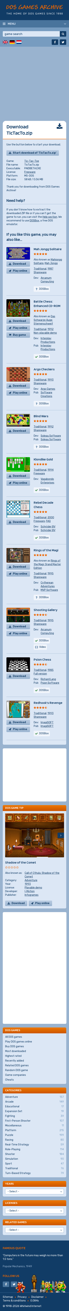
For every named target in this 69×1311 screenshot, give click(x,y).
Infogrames (31, 895)
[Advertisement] (34, 81)
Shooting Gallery (45, 610)
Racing (34, 1140)
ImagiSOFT (47, 722)
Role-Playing (34, 1149)
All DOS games (13, 1036)
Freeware (30, 172)
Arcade (34, 1102)
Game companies (15, 1075)
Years (9, 1183)
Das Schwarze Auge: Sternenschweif (44, 320)
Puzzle (34, 1135)
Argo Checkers (44, 369)
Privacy (22, 1297)
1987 (50, 268)
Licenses (11, 1203)
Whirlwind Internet (30, 1306)
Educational (34, 1106)
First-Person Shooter (34, 1121)
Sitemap (8, 1297)
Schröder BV (48, 526)
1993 (50, 379)
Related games (15, 1222)
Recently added (14, 1060)
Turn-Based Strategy (34, 1173)
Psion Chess (42, 659)
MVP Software (49, 590)
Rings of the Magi (46, 550)
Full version (40, 673)
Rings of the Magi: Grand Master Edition (47, 564)
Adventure (31, 880)
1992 (50, 329)
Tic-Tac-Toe (31, 161)
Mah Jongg (51, 263)
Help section (50, 216)
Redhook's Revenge (48, 703)
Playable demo (33, 887)
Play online (20, 270)
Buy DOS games (14, 1046)
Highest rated (13, 1056)
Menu (12, 23)
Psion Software (50, 682)
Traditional (40, 268)
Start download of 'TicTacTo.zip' (34, 152)
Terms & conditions (14, 1300)
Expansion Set (34, 1111)
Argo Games (48, 388)
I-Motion (30, 891)
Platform (34, 1130)
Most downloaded (15, 1051)
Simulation (34, 1159)
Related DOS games (17, 1065)
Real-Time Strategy (34, 1145)
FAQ (48, 521)
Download (19, 263)
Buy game (19, 334)
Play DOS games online (18, 1041)
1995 (50, 573)
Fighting (34, 1116)
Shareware (40, 272)
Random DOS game (16, 1070)
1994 (50, 469)
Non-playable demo (45, 332)
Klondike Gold (43, 459)
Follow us (11, 1276)
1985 (50, 670)
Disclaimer (37, 1297)
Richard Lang (48, 679)
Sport (34, 1164)
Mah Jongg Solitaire (48, 249)
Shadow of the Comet (20, 862)
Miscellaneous (34, 1125)
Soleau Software (51, 435)
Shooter (34, 1154)
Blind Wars (41, 416)
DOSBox (34, 220)
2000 (50, 517)
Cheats (9, 1079)
